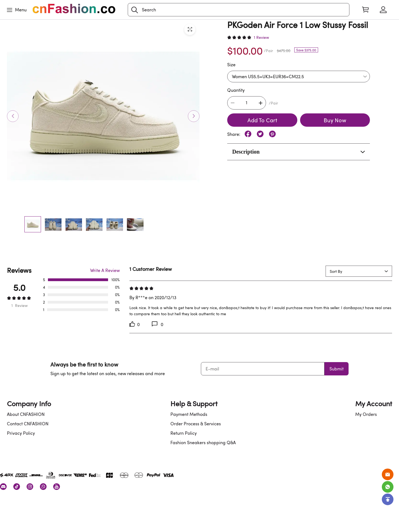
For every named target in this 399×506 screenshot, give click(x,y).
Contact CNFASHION (27, 424)
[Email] (387, 474)
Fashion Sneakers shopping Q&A (203, 442)
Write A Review (105, 270)
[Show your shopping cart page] (365, 9)
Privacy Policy (21, 433)
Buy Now (335, 120)
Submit (336, 369)
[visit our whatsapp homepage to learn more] (43, 486)
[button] (134, 10)
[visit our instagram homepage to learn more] (30, 486)
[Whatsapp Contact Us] (387, 487)
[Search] (238, 9)
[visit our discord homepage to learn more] (3, 486)
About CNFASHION (26, 414)
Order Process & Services (195, 424)
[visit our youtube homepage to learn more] (56, 486)
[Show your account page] (383, 9)
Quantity (236, 90)
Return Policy (183, 433)
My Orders (366, 414)
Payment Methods (188, 414)
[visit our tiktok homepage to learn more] (16, 486)
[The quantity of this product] (246, 102)
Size (231, 65)
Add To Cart (262, 120)
